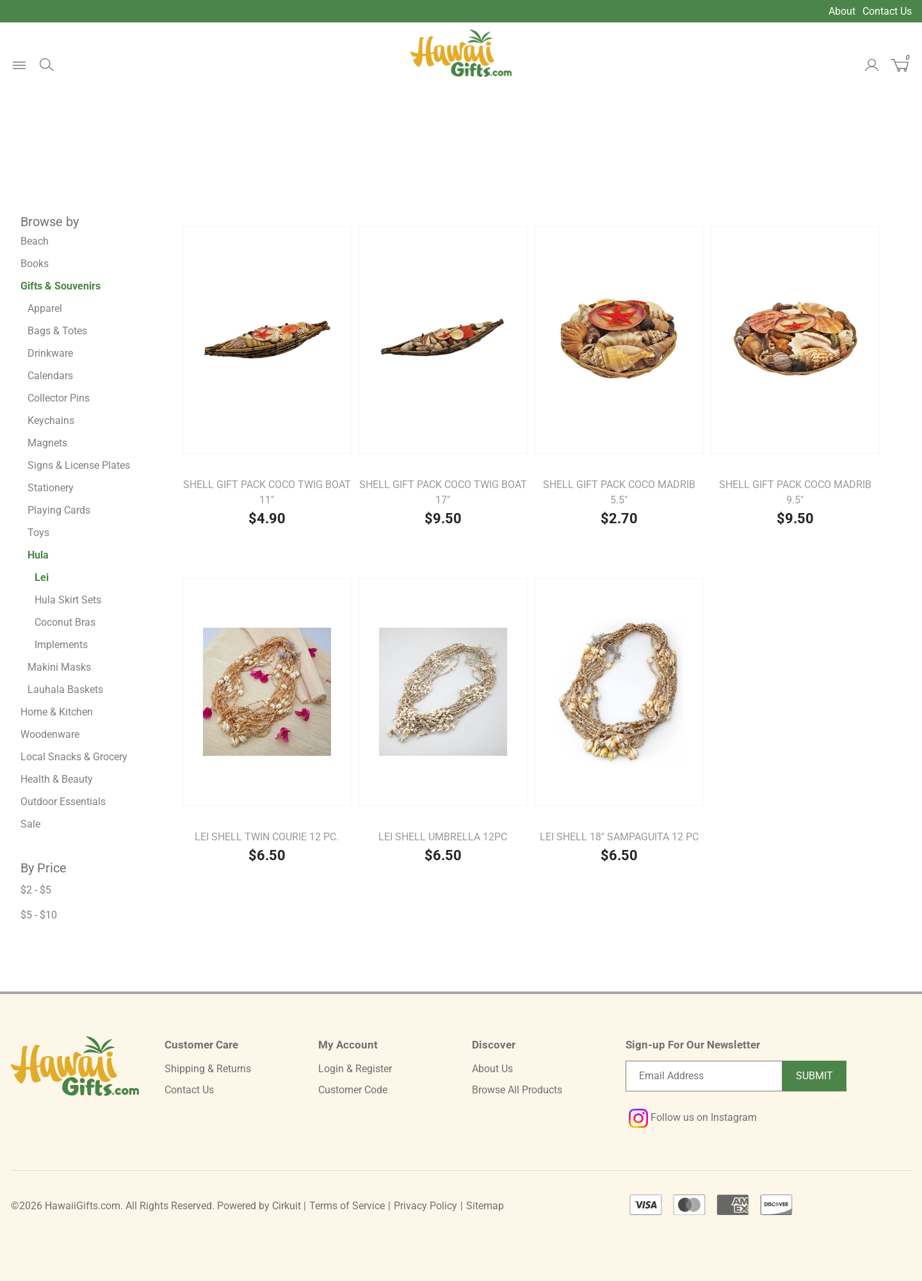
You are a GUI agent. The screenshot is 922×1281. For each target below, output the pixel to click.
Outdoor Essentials (63, 802)
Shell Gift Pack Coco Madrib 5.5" (619, 492)
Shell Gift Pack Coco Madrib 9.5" (795, 492)
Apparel (45, 308)
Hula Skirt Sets (68, 600)
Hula (38, 555)
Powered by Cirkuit (259, 1206)
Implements (61, 645)
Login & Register (355, 1069)
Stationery (51, 488)
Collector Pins (59, 398)
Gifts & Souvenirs (60, 286)
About (842, 11)
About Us (492, 1069)
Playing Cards (59, 510)
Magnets (47, 443)
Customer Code (352, 1090)
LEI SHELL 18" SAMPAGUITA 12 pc (619, 837)
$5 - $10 (38, 915)
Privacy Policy (425, 1206)
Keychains (51, 420)
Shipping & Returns (208, 1069)
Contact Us (887, 11)
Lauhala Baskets (65, 689)
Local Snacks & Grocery (73, 757)
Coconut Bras (65, 622)
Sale (30, 824)
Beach (34, 241)
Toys (38, 532)
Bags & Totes (57, 331)
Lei (42, 577)
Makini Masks (59, 667)
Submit (814, 1076)
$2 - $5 (35, 890)
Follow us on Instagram (693, 1117)
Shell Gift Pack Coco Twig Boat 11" (267, 492)
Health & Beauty (56, 779)
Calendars (50, 376)
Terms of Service (347, 1206)
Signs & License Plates (79, 465)
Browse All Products (517, 1090)
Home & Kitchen (56, 712)
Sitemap (485, 1206)
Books (34, 263)
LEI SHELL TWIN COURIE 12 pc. (267, 837)
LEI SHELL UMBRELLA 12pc (442, 837)
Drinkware (50, 353)
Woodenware (49, 734)
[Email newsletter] (704, 1076)
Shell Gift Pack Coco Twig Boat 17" (443, 492)
